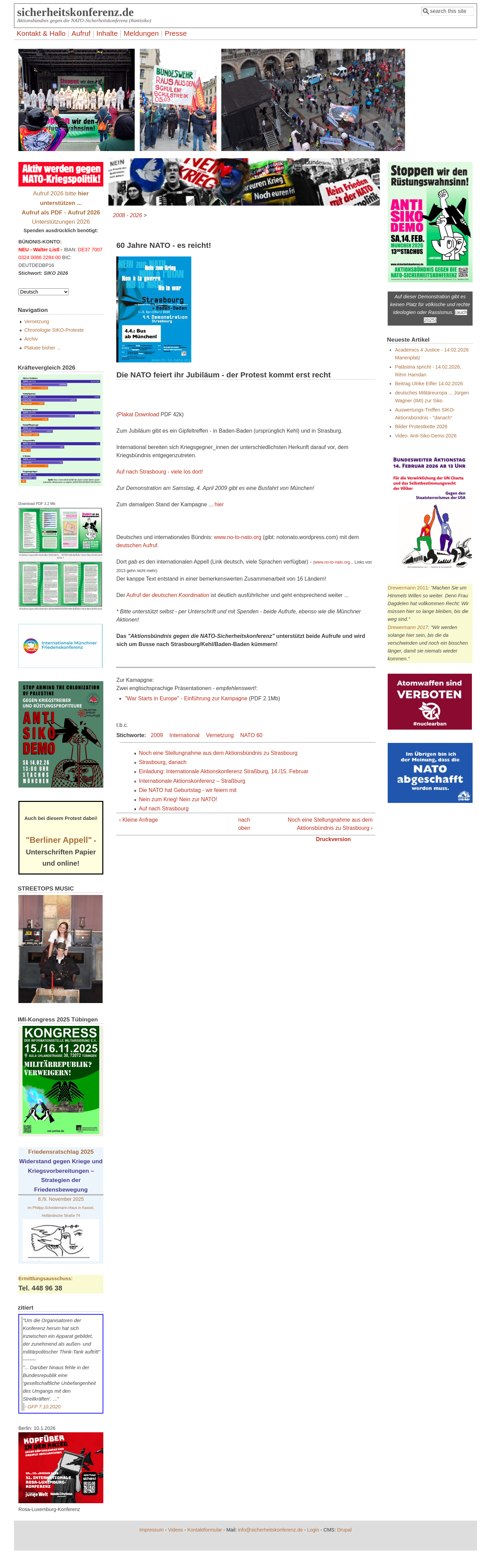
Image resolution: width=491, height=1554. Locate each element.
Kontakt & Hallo (41, 33)
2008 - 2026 (127, 215)
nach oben (243, 824)
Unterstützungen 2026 (61, 221)
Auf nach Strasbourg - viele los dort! (159, 472)
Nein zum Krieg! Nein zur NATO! (178, 799)
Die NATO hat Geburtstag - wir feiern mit (188, 790)
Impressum (151, 1530)
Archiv (31, 339)
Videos (175, 1530)
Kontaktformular (204, 1530)
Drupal (344, 1530)
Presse (176, 33)
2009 (157, 735)
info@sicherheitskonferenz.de (270, 1530)
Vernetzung (220, 735)
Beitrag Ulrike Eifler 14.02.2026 (429, 383)
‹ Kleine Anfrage (138, 820)
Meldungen (141, 33)
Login (313, 1530)
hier (219, 504)
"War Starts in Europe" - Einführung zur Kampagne (186, 698)
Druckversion (333, 839)
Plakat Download (138, 414)
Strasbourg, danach (163, 762)
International (184, 735)
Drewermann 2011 (408, 588)
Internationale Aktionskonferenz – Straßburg (192, 781)
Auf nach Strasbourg (164, 808)
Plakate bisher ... (42, 347)
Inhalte (107, 33)
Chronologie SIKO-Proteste (54, 330)
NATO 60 (251, 735)
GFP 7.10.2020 (44, 1406)
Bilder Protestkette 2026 (421, 426)
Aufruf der (168, 595)
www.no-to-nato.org (238, 537)
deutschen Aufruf (136, 545)
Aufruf (81, 33)
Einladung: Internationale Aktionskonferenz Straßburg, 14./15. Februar (223, 771)
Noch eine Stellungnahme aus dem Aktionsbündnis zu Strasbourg (218, 753)
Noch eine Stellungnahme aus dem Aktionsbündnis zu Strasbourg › (330, 824)
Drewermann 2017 (408, 627)
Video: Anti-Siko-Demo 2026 (426, 435)
